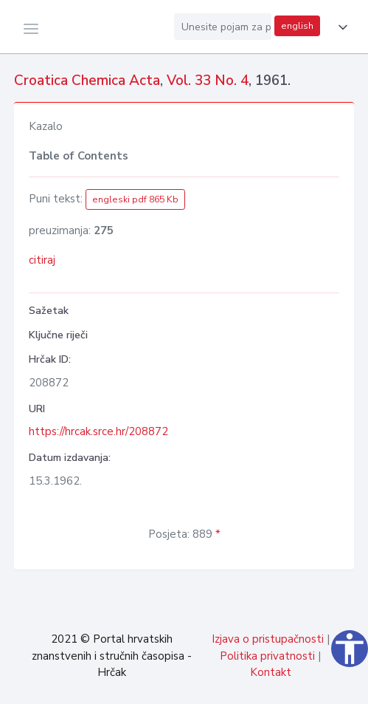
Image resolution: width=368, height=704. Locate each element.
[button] (340, 27)
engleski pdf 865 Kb (135, 199)
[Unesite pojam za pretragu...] (222, 27)
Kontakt (270, 672)
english (297, 26)
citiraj (42, 260)
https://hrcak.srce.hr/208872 (98, 431)
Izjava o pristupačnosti (268, 639)
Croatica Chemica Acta (87, 80)
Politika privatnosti (267, 656)
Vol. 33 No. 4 (208, 80)
